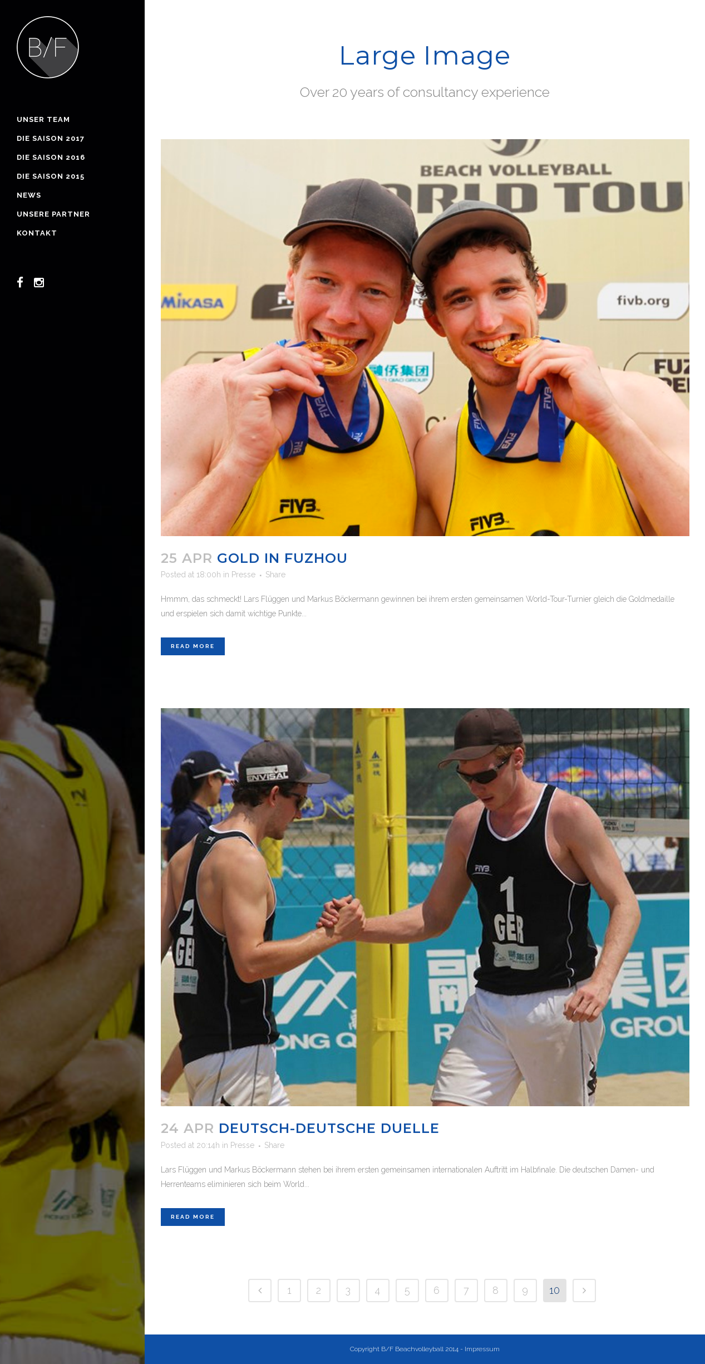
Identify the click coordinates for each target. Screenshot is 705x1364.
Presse (243, 574)
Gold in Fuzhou (282, 558)
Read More (193, 646)
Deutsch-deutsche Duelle (329, 1128)
